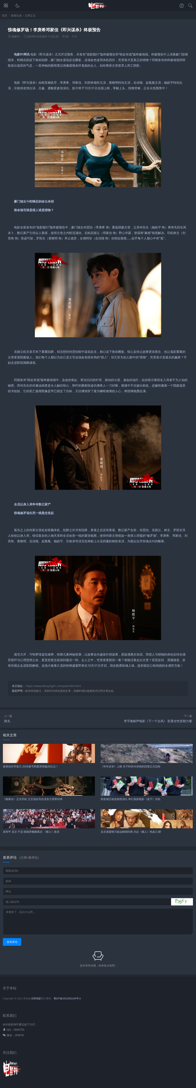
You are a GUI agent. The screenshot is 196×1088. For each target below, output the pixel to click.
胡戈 (7, 721)
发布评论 (12, 942)
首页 (4, 15)
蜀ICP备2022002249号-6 (67, 998)
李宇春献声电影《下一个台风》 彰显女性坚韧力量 (158, 721)
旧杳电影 (36, 998)
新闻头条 (16, 15)
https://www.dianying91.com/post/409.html (53, 686)
